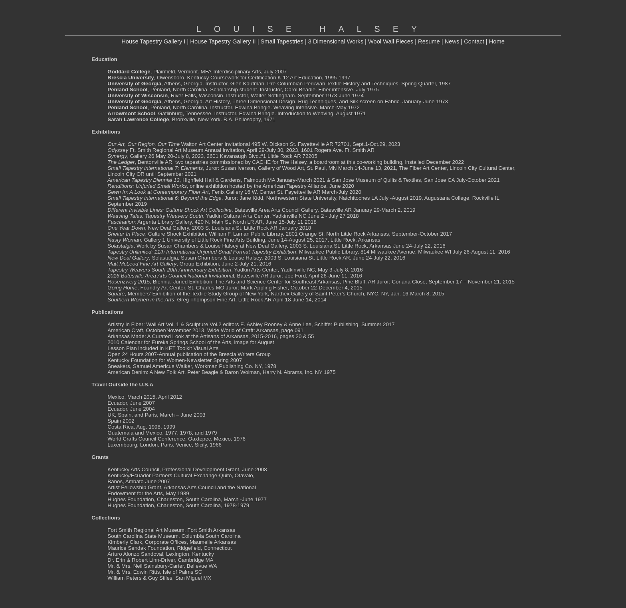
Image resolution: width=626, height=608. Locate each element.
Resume (429, 41)
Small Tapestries (282, 41)
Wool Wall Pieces (390, 41)
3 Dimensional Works (335, 41)
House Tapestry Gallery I (153, 41)
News (452, 41)
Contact (474, 41)
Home (497, 41)
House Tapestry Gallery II (223, 41)
